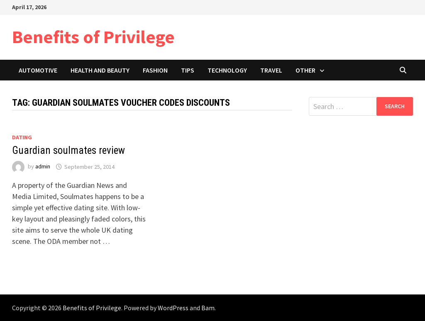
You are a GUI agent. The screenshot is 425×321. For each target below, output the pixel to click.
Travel (271, 70)
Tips (187, 70)
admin (42, 166)
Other (305, 70)
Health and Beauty (100, 70)
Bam (208, 308)
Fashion (155, 70)
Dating (22, 137)
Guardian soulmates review (68, 150)
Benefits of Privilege (93, 36)
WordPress (173, 308)
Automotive (38, 70)
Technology (227, 70)
